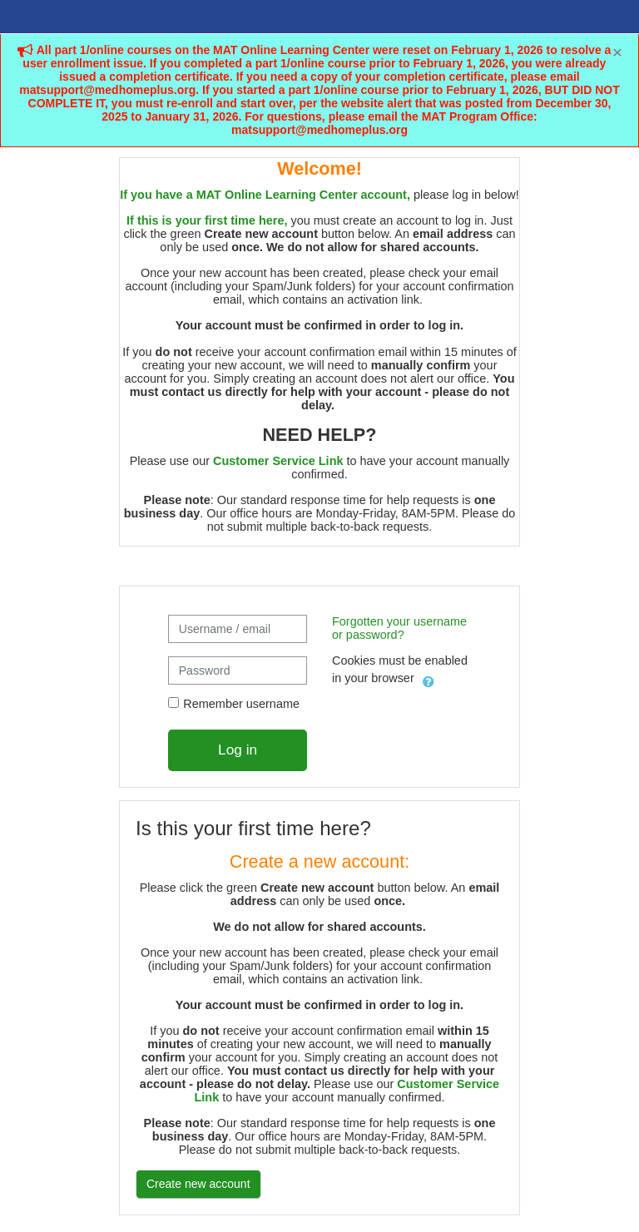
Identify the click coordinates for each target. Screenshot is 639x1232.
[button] (428, 679)
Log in (237, 749)
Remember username (241, 703)
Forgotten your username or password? (399, 628)
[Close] (617, 52)
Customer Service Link (278, 461)
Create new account (198, 1183)
